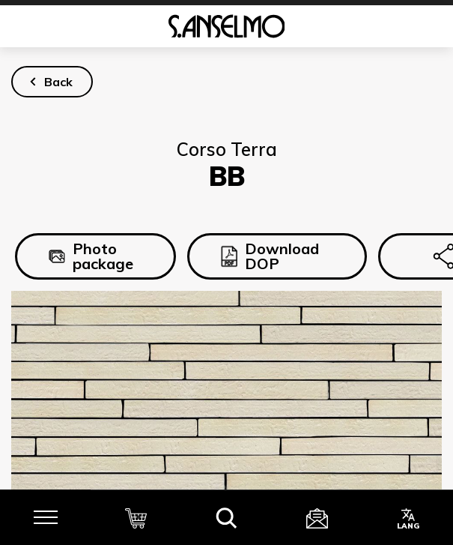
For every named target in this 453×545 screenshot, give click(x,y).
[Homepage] (226, 26)
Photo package (91, 256)
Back (58, 81)
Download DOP (270, 256)
